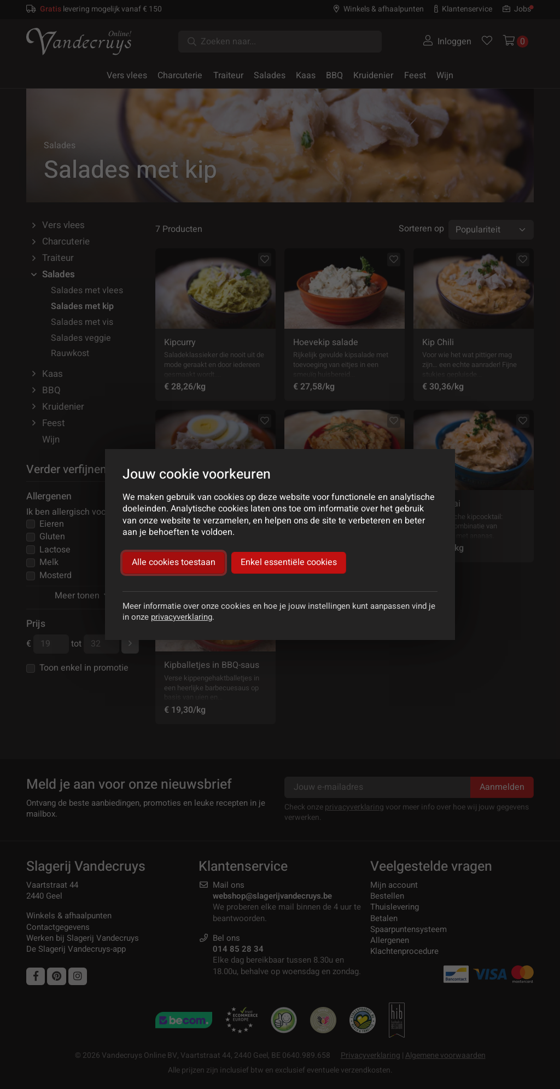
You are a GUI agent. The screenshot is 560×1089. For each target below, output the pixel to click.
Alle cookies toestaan (173, 562)
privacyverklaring (181, 617)
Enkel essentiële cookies (289, 562)
